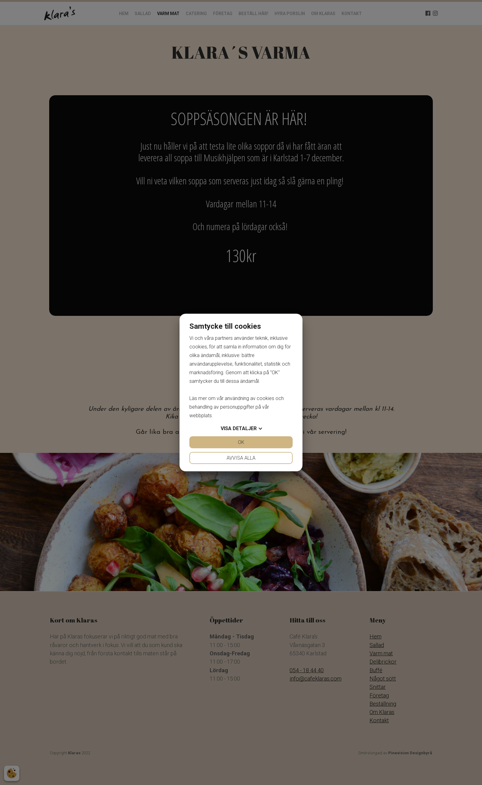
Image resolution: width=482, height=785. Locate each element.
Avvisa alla (241, 458)
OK (241, 442)
